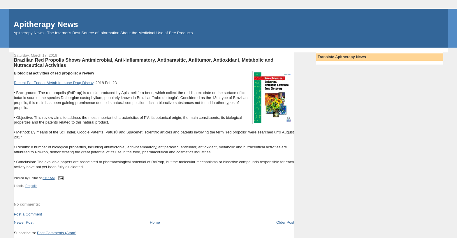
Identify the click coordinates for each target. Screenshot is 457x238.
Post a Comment (28, 214)
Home (155, 222)
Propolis (31, 185)
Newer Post (23, 222)
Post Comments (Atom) (56, 233)
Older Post (285, 222)
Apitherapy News (45, 24)
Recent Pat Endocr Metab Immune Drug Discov (53, 83)
